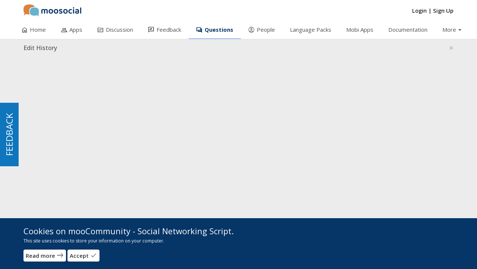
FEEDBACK (9, 134)
